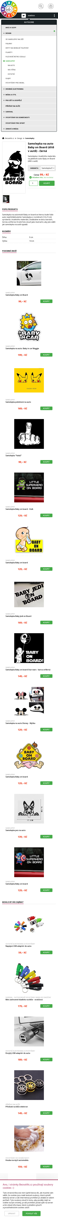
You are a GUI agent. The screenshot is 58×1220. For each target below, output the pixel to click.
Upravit (11, 1216)
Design (8, 33)
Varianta (34, 168)
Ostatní (11, 74)
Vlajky (8, 78)
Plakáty (9, 52)
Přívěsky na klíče (13, 106)
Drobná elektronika (14, 89)
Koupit (47, 183)
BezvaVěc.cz (9, 138)
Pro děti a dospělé (14, 100)
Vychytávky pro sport (15, 123)
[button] (54, 15)
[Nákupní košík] (51, 6)
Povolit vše (31, 1216)
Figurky (9, 43)
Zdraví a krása (12, 129)
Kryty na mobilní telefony (17, 48)
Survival (9, 112)
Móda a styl (11, 95)
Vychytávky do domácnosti (18, 117)
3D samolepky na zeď (14, 39)
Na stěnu (12, 70)
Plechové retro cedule (15, 57)
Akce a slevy (11, 27)
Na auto (11, 65)
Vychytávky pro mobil (15, 83)
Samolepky (10, 61)
